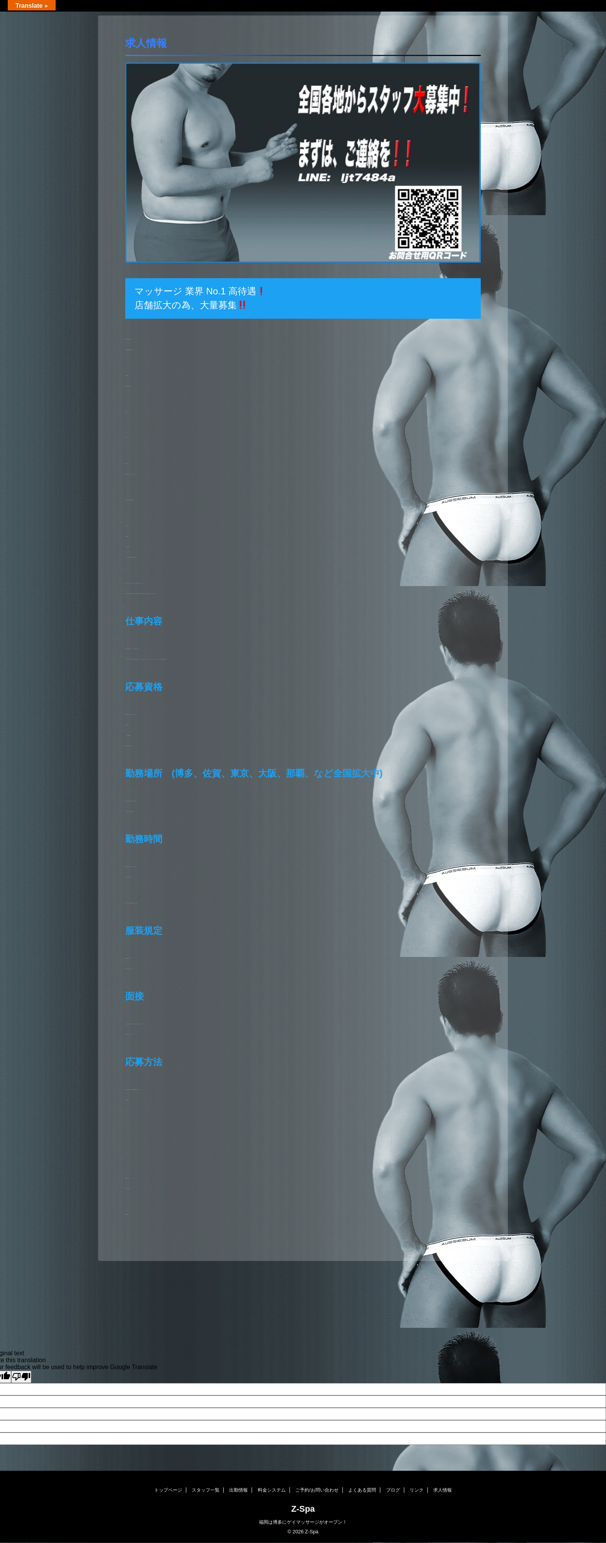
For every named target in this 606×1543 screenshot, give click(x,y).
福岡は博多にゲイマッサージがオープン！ (303, 1522)
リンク (417, 1490)
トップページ (168, 1490)
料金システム (272, 1490)
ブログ (393, 1490)
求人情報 (442, 1490)
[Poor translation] (21, 1377)
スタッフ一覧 (206, 1490)
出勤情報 (238, 1490)
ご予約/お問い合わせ (316, 1490)
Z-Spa (303, 1509)
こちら (130, 1188)
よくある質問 (362, 1490)
